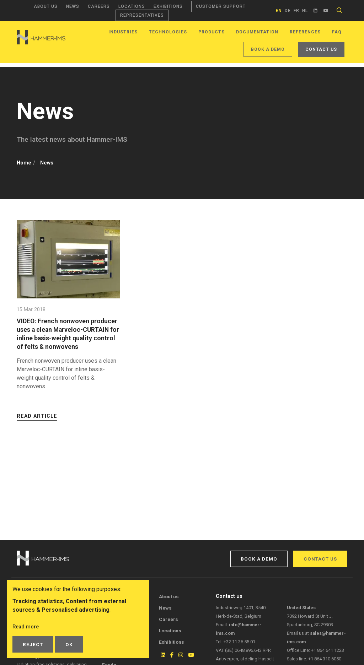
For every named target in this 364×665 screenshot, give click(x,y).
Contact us (321, 49)
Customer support (221, 6)
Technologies (168, 31)
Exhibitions (168, 6)
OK (69, 644)
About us (46, 6)
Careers (99, 6)
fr (296, 10)
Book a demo (268, 49)
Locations (131, 6)
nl (305, 10)
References (305, 31)
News (72, 6)
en (278, 10)
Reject (33, 644)
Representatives (142, 15)
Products (211, 31)
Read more (26, 626)
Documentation (257, 31)
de (288, 10)
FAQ (337, 31)
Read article (37, 425)
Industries (123, 31)
